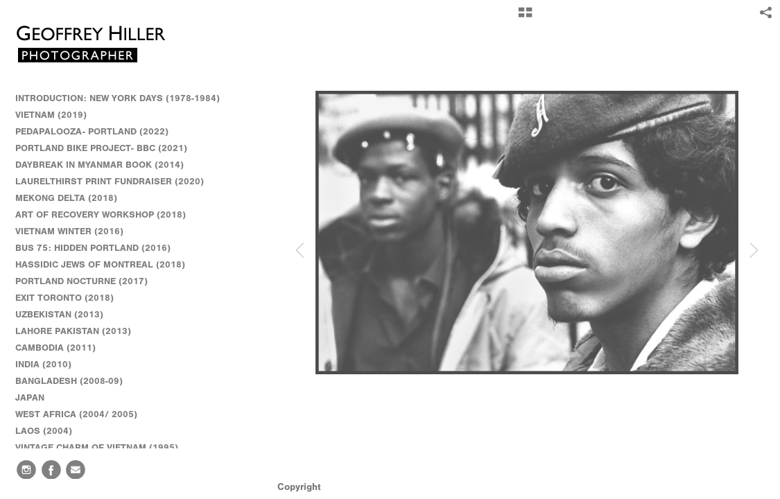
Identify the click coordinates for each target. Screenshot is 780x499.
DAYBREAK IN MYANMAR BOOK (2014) (99, 164)
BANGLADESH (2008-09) (75, 381)
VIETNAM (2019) (51, 115)
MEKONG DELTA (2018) (66, 198)
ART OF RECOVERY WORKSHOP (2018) (100, 214)
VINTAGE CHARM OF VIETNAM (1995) (96, 447)
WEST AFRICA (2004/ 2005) (82, 414)
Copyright (299, 487)
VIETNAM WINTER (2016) (75, 231)
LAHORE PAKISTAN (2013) (79, 331)
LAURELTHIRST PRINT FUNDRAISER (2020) (109, 181)
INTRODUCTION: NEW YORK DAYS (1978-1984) (117, 98)
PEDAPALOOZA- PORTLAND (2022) (91, 131)
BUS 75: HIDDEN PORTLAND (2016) (93, 248)
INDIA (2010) (49, 364)
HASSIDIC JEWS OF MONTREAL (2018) (100, 264)
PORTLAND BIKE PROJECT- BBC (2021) (101, 148)
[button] (525, 17)
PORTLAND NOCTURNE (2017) (81, 281)
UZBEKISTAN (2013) (59, 314)
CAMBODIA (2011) (61, 347)
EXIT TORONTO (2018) (64, 297)
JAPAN (36, 397)
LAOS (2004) (43, 431)
